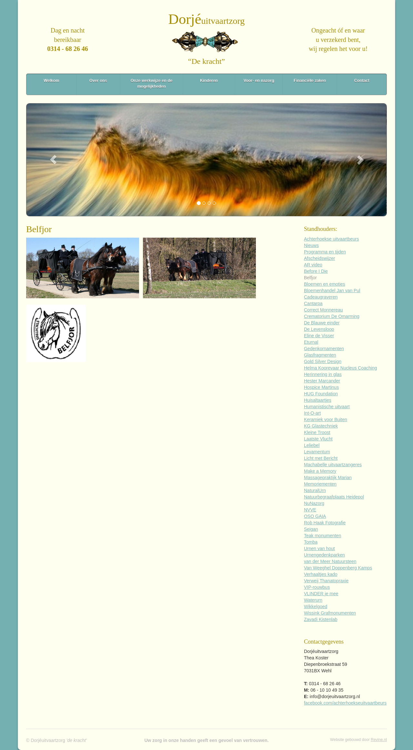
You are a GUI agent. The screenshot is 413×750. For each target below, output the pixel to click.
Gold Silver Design (322, 361)
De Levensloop (319, 329)
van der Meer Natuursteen (330, 561)
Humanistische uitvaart (327, 406)
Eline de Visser (319, 335)
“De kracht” (206, 61)
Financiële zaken (310, 80)
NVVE (310, 509)
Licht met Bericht (320, 458)
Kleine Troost (317, 432)
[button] (53, 159)
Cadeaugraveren (320, 297)
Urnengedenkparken (324, 555)
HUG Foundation (321, 393)
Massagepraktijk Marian (328, 477)
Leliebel (311, 445)
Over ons (98, 80)
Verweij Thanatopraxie (326, 580)
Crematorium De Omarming (331, 316)
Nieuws (311, 245)
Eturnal (311, 342)
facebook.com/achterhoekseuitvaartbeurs (345, 703)
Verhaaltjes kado (320, 574)
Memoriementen (320, 484)
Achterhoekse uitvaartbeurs (331, 239)
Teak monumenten (322, 535)
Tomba (310, 542)
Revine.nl (379, 739)
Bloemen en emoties (324, 284)
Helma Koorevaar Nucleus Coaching (340, 367)
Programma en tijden (325, 251)
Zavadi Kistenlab (320, 619)
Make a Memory (320, 471)
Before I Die (316, 271)
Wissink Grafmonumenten (330, 613)
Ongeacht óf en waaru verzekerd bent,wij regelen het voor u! (338, 39)
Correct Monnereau (323, 309)
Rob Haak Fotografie (325, 522)
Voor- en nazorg (259, 80)
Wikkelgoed (315, 606)
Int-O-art (312, 413)
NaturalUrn (315, 490)
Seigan (311, 529)
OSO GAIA (315, 516)
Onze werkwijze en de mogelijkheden (151, 83)
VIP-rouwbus (317, 587)
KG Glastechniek (321, 426)
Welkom (51, 80)
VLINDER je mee (321, 593)
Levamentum (317, 451)
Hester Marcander (322, 380)
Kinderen (209, 80)
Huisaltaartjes (317, 400)
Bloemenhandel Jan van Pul (332, 290)
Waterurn (313, 600)
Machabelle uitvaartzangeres (333, 464)
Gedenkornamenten (324, 348)
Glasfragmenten (320, 355)
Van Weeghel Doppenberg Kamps (338, 567)
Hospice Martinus (321, 387)
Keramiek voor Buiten (325, 419)
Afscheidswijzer (319, 258)
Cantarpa (313, 303)
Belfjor (310, 277)
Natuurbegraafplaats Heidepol (334, 496)
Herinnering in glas (323, 374)
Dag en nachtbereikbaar (67, 39)
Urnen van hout (319, 548)
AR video (313, 264)
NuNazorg (314, 503)
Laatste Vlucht (318, 438)
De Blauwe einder (322, 322)
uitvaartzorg (206, 21)
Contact (361, 80)
